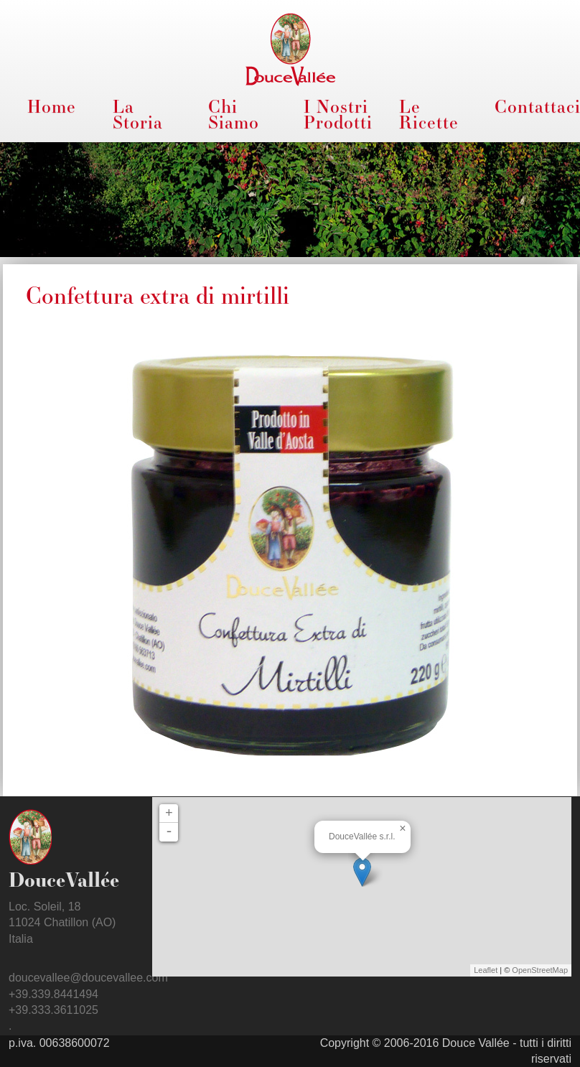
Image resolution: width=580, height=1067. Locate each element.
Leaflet (485, 970)
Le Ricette (429, 114)
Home (51, 106)
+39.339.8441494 (53, 994)
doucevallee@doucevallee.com (88, 978)
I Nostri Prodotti (338, 114)
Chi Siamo (233, 114)
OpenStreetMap (540, 970)
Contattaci (533, 106)
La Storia (138, 114)
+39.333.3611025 (53, 1010)
